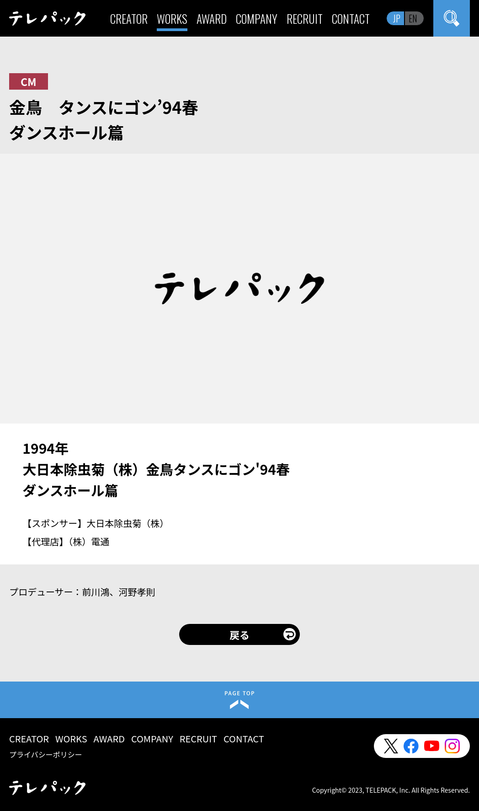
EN (413, 18)
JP (396, 18)
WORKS (172, 18)
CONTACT (351, 18)
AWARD (212, 18)
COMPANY (256, 18)
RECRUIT (305, 18)
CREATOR (129, 18)
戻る (239, 634)
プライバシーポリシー (45, 754)
